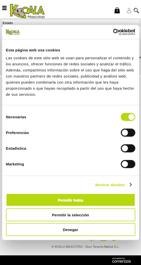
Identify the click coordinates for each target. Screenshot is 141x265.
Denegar (70, 230)
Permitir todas (70, 200)
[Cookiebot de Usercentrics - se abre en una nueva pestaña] (113, 32)
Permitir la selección (70, 215)
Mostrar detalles (110, 184)
